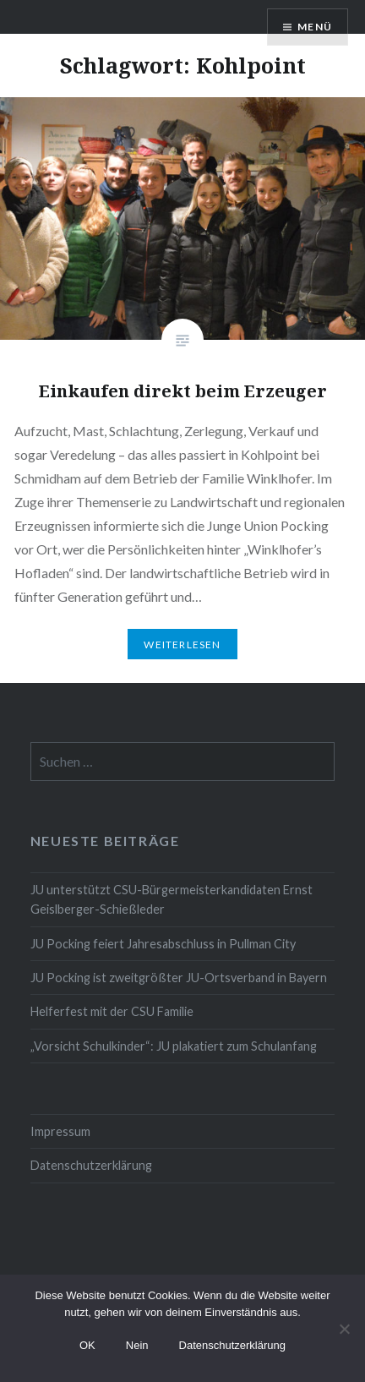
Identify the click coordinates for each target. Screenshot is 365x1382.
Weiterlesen (182, 644)
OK (87, 1345)
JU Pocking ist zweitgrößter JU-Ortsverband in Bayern (178, 977)
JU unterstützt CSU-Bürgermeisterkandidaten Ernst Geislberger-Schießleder (171, 899)
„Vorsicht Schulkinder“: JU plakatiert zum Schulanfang (173, 1046)
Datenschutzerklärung (91, 1165)
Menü (314, 26)
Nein (137, 1345)
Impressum (60, 1131)
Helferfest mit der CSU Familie (111, 1011)
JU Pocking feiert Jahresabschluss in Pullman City (163, 944)
